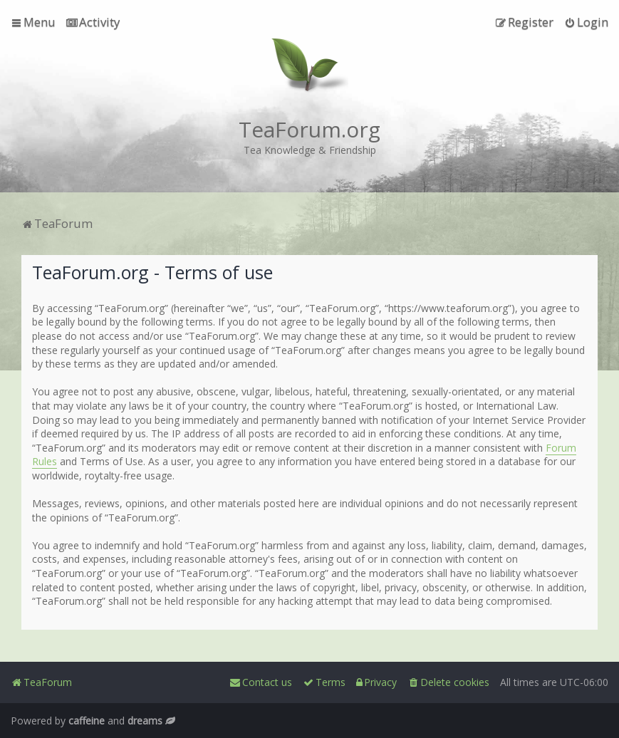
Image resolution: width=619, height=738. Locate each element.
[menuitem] (93, 22)
